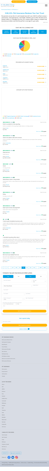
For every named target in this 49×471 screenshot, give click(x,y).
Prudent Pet (35, 54)
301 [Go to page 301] (27, 264)
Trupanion (5, 77)
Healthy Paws (6, 69)
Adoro (3, 381)
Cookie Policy (30, 459)
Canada (3, 373)
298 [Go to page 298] (16, 264)
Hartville (3, 393)
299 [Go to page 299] (20, 264)
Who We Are (4, 348)
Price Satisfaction (33, 32)
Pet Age (35, 277)
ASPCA (7, 242)
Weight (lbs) (35, 282)
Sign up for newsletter (16, 450)
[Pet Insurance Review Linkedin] (12, 454)
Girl (41, 273)
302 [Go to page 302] (30, 264)
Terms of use (23, 459)
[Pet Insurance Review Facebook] (9, 454)
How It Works (4, 344)
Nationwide (8, 140)
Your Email (6, 286)
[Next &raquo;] (48, 265)
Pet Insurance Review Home (7, 337)
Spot (3, 405)
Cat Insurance (4, 371)
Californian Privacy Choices (14, 459)
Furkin (3, 436)
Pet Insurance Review (6, 9)
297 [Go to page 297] (13, 264)
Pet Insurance (4, 366)
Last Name (28, 290)
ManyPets (4, 414)
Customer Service (24, 32)
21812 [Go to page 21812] (45, 264)
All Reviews (14, 9)
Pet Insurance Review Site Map (40, 459)
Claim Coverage (15, 32)
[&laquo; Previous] (2, 265)
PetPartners (4, 400)
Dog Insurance (4, 368)
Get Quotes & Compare (6, 339)
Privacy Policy (5, 459)
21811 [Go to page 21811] (41, 264)
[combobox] (17, 283)
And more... (4, 423)
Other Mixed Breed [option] (8, 283)
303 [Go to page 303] (34, 264)
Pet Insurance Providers (6, 346)
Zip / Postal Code (29, 295)
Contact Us (5, 450)
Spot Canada (4, 434)
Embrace (9, 55)
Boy (30, 273)
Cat (18, 273)
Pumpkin (18, 54)
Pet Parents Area (5, 351)
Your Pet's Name (7, 277)
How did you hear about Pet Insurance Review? (12, 299)
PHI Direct (4, 439)
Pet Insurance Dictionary (6, 358)
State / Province (7, 295)
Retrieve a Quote (32, 1)
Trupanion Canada (5, 441)
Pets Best (10, 54)
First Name (6, 290)
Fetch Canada (4, 432)
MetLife (7, 153)
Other (42, 31)
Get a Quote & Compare (18, 1)
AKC (3, 383)
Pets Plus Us (4, 443)
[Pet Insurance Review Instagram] (16, 454)
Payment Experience (6, 32)
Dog (8, 273)
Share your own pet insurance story (8, 355)
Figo (3, 391)
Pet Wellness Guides (6, 353)
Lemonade (26, 54)
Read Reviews (4, 341)
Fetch (4, 73)
